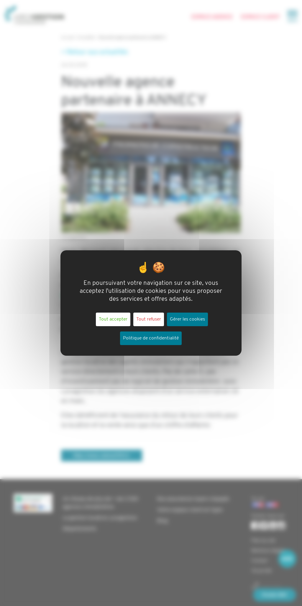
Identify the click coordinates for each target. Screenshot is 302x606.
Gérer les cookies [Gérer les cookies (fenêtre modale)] (187, 319)
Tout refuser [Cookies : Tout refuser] (148, 319)
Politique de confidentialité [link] (151, 338)
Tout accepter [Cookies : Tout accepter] (113, 319)
